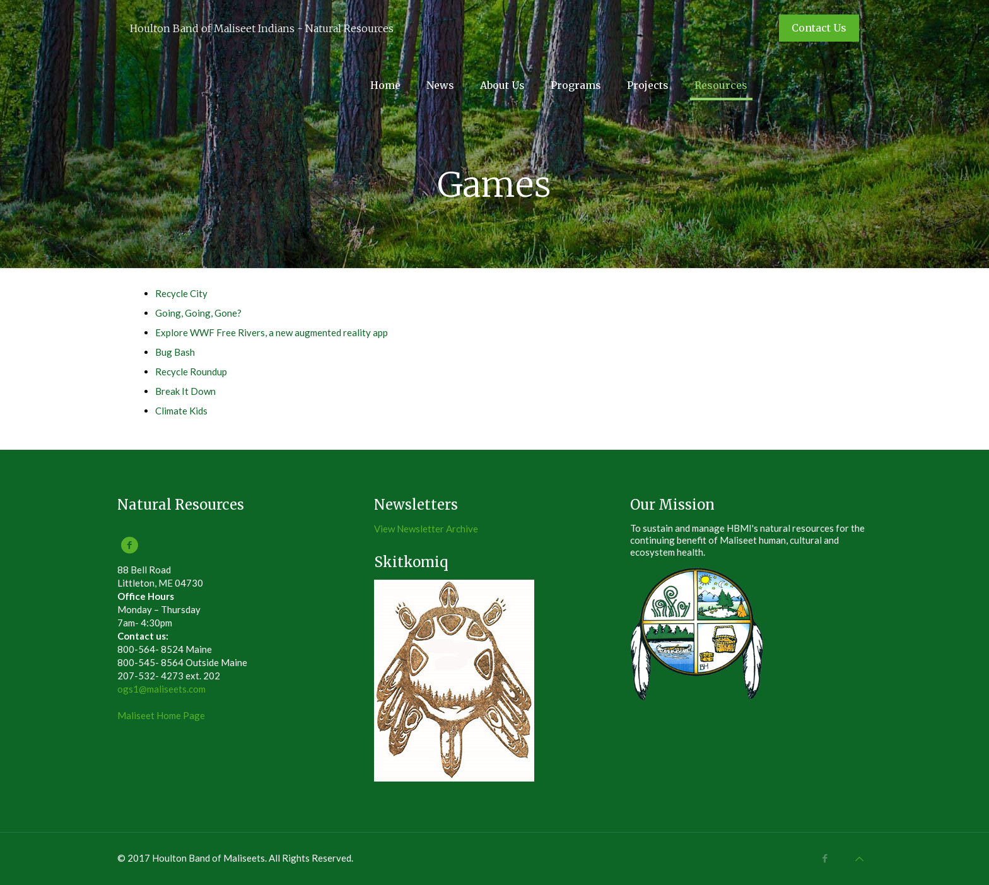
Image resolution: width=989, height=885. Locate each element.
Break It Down (185, 391)
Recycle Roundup (191, 371)
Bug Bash (175, 352)
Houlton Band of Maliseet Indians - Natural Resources (262, 28)
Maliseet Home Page (161, 715)
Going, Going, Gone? (198, 313)
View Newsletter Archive (426, 528)
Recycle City (181, 293)
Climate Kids (181, 410)
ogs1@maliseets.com (161, 689)
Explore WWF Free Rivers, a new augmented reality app (271, 332)
